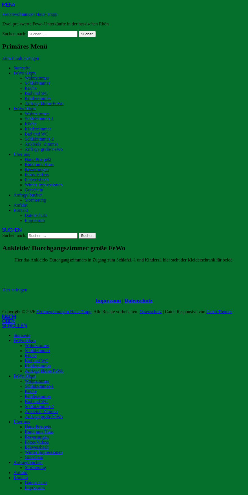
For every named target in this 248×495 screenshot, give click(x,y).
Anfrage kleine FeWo (44, 103)
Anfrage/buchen (28, 195)
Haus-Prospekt (38, 159)
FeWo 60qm (25, 73)
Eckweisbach (36, 179)
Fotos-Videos (37, 174)
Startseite (22, 68)
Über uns (22, 154)
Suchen (11, 230)
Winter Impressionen (44, 184)
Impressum (35, 220)
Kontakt (21, 210)
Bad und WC (36, 93)
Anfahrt (21, 205)
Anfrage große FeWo (44, 149)
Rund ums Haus (39, 164)
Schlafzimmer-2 (39, 139)
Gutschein (34, 189)
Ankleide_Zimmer (41, 144)
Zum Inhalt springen (20, 58)
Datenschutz (36, 215)
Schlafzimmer (37, 83)
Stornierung (35, 200)
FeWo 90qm (25, 108)
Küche (31, 88)
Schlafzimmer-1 (39, 118)
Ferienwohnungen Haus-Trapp (29, 14)
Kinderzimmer (38, 98)
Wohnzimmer (37, 78)
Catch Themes (219, 311)
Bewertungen (37, 169)
